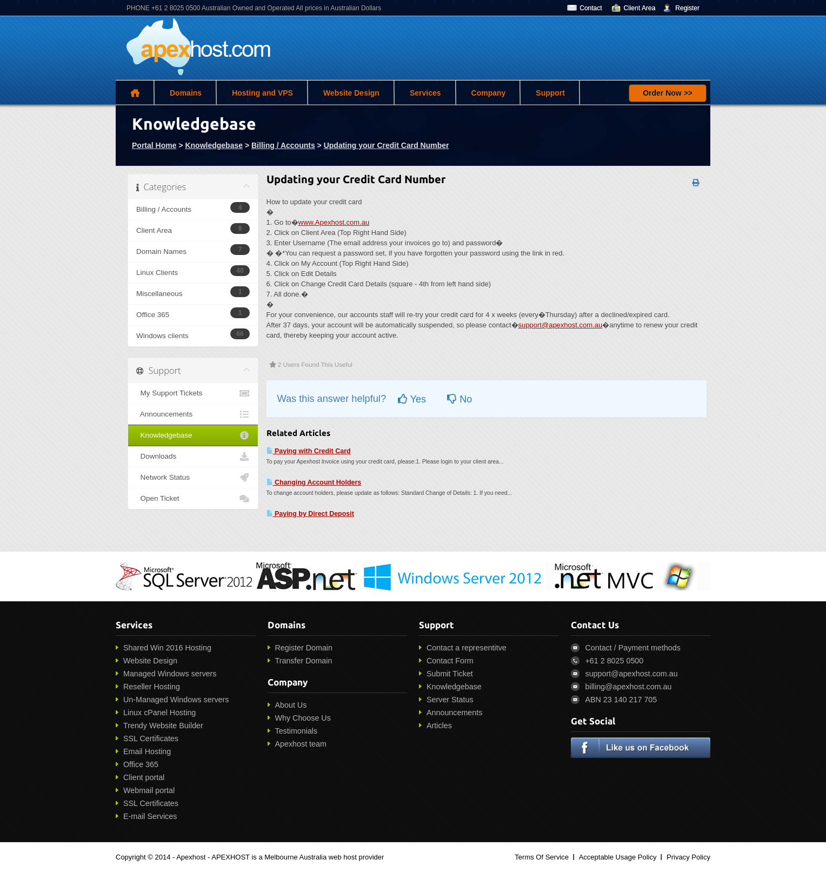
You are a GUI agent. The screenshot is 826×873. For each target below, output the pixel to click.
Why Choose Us (303, 718)
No (459, 399)
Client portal (143, 777)
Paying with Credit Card (309, 451)
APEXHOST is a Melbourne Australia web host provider (297, 857)
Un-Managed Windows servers (176, 699)
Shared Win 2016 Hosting (167, 647)
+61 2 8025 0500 (614, 660)
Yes (412, 399)
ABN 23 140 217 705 (621, 699)
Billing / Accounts (283, 145)
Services (425, 93)
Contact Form (450, 660)
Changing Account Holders (314, 482)
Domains (186, 93)
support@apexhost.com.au (560, 325)
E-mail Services (150, 816)
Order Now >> (667, 93)
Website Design (351, 93)
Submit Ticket (450, 673)
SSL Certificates (150, 738)
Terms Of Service (542, 857)
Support (550, 93)
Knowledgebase (214, 145)
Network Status (193, 477)
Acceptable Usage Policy (618, 857)
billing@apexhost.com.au (628, 686)
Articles (439, 725)
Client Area (640, 8)
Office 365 (140, 764)
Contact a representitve (467, 647)
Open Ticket (193, 498)
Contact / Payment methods (633, 647)
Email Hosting (147, 751)
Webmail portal (149, 790)
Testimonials (296, 731)
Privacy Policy (688, 857)
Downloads (193, 456)
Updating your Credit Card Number (386, 145)
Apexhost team (301, 744)
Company (488, 93)
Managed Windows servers (169, 673)
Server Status (450, 699)
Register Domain (303, 647)
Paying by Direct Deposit (310, 514)
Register (687, 8)
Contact (590, 8)
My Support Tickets (193, 393)
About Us (291, 705)
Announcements (193, 414)
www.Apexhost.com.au (334, 222)
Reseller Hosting (151, 686)
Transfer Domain (303, 660)
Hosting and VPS (262, 93)
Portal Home (154, 145)
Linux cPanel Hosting (159, 712)
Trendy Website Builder (163, 725)
